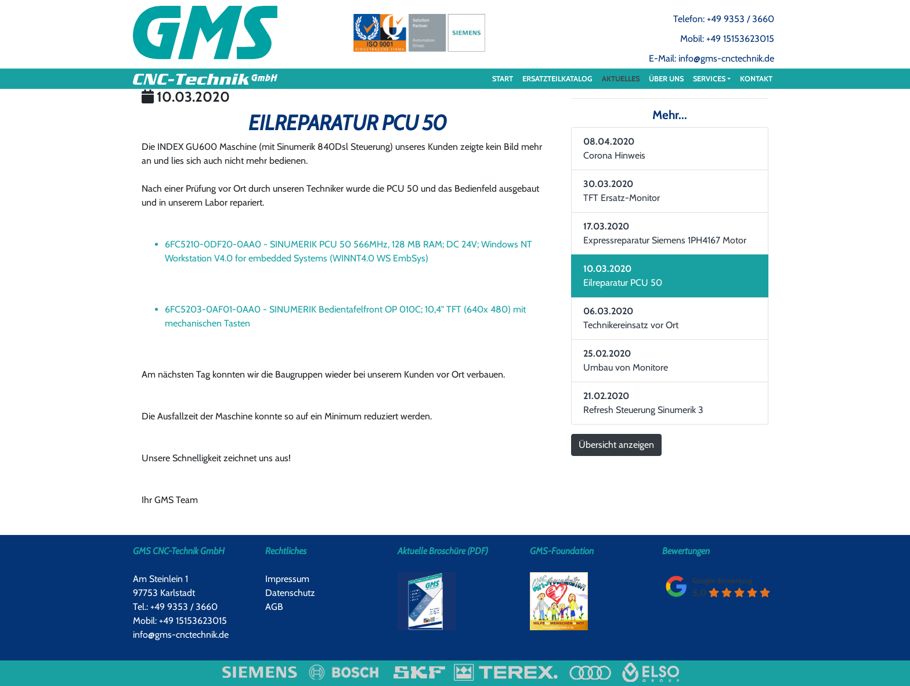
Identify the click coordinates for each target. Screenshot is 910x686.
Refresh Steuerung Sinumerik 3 (643, 402)
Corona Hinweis (614, 148)
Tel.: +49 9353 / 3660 (175, 606)
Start (502, 78)
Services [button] (709, 78)
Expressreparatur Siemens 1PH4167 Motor (664, 233)
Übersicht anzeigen (616, 444)
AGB (274, 606)
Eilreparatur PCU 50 (622, 275)
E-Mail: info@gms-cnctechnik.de (711, 58)
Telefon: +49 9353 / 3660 (723, 18)
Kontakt (756, 78)
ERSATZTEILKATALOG (557, 78)
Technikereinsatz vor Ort (630, 318)
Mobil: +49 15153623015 (727, 38)
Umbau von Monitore (625, 360)
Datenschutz (290, 592)
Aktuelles (621, 78)
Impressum (287, 578)
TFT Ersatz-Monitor (621, 190)
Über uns (666, 78)
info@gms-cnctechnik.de (181, 634)
